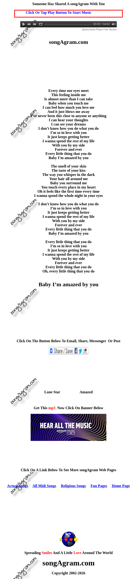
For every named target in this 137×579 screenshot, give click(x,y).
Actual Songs (17, 486)
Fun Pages (98, 486)
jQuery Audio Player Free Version (99, 29)
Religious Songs (73, 486)
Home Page (121, 486)
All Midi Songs (44, 486)
